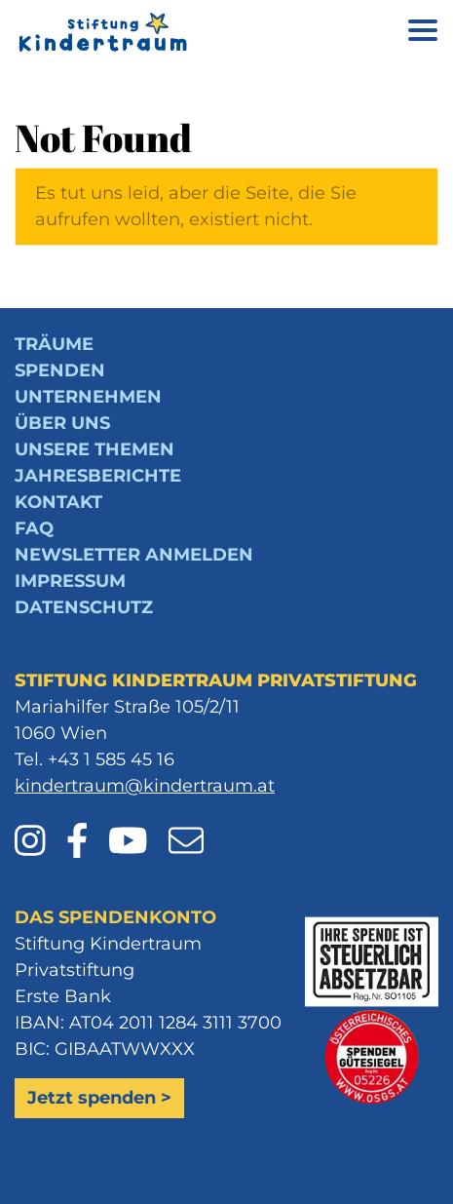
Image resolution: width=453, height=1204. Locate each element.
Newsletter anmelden (134, 554)
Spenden (60, 370)
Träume (54, 344)
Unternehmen (88, 397)
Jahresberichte (98, 475)
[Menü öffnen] (422, 33)
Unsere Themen (94, 449)
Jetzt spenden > (99, 1097)
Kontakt (58, 502)
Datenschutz (84, 607)
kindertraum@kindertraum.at (145, 785)
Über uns (62, 423)
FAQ (34, 528)
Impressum (70, 581)
